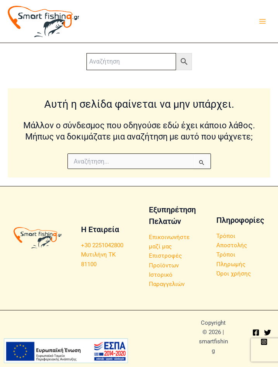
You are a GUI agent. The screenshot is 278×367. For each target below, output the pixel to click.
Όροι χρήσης (233, 273)
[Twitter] (267, 332)
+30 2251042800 (102, 245)
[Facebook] (255, 332)
